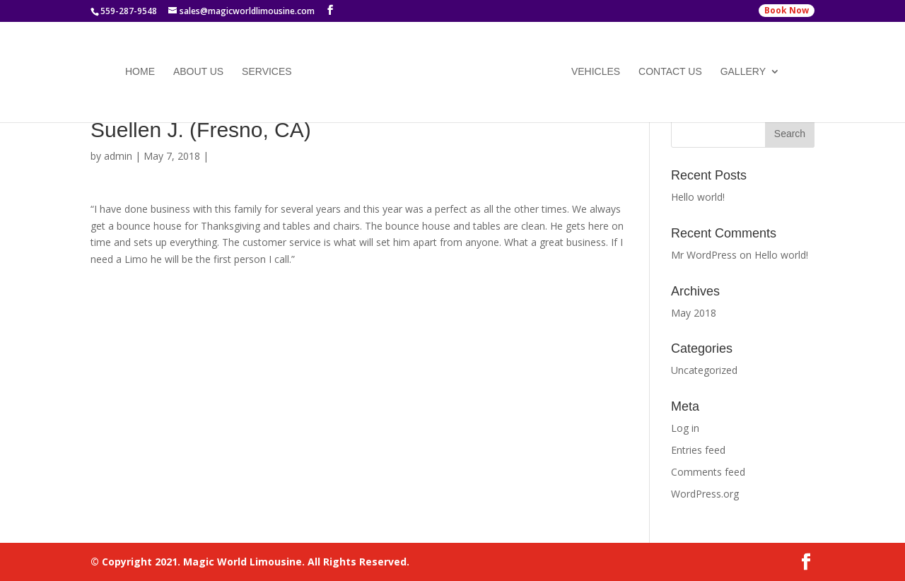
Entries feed (698, 450)
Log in (685, 428)
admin (118, 156)
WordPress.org (705, 493)
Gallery (743, 72)
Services (267, 72)
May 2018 (693, 312)
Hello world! (698, 197)
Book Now (786, 10)
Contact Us (670, 72)
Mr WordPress (704, 255)
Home (140, 72)
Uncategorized (704, 370)
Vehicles (595, 72)
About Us (198, 72)
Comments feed (708, 472)
